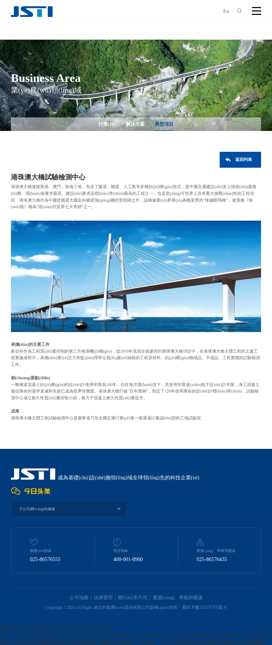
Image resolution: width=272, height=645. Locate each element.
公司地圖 (84, 597)
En (226, 10)
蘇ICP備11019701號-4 (204, 606)
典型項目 (161, 125)
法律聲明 (106, 597)
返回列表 (245, 159)
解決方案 (135, 125)
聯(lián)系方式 (133, 597)
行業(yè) (109, 125)
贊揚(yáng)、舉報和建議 (174, 597)
